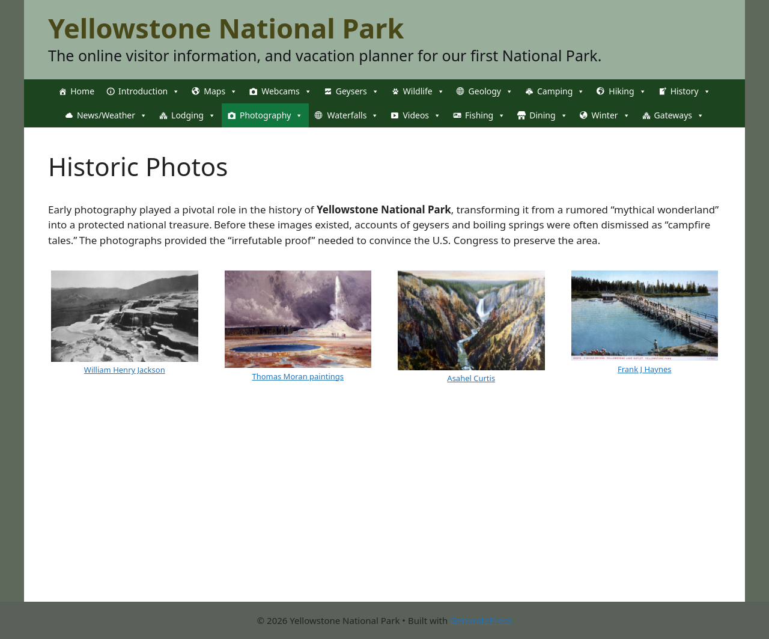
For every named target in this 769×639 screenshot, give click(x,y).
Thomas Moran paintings (298, 376)
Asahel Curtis (471, 378)
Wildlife (424, 91)
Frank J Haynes (645, 369)
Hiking (627, 91)
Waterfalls (352, 115)
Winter (611, 115)
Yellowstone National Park (226, 28)
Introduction (149, 91)
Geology (491, 91)
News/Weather (112, 115)
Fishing (485, 115)
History (690, 91)
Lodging (193, 115)
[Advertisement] (384, 517)
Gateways (679, 115)
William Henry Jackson (124, 369)
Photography (271, 115)
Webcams (286, 91)
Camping (561, 91)
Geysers (357, 91)
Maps (220, 91)
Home (82, 91)
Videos (422, 115)
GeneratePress (481, 620)
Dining (548, 115)
